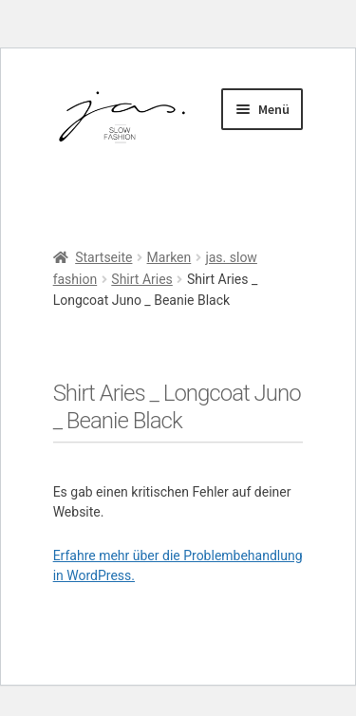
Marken (169, 257)
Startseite (103, 257)
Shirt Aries (142, 279)
